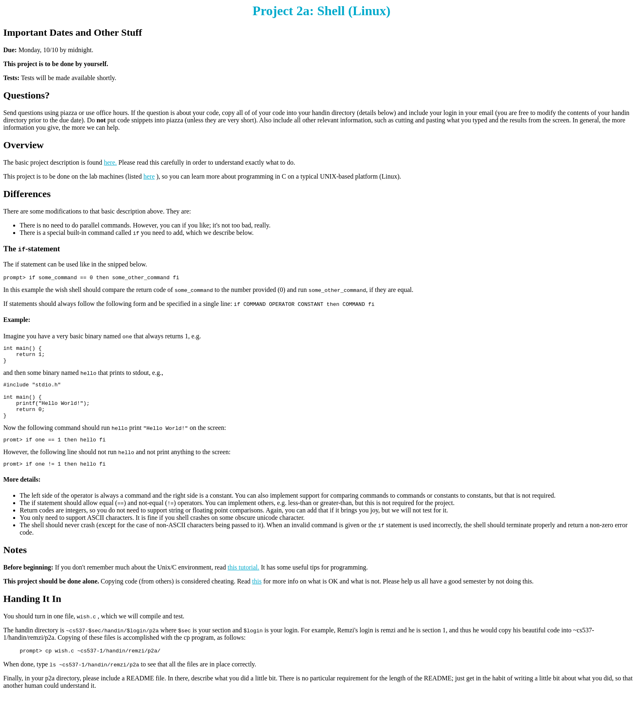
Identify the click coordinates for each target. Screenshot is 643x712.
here (149, 176)
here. (110, 162)
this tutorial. (243, 582)
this (257, 596)
